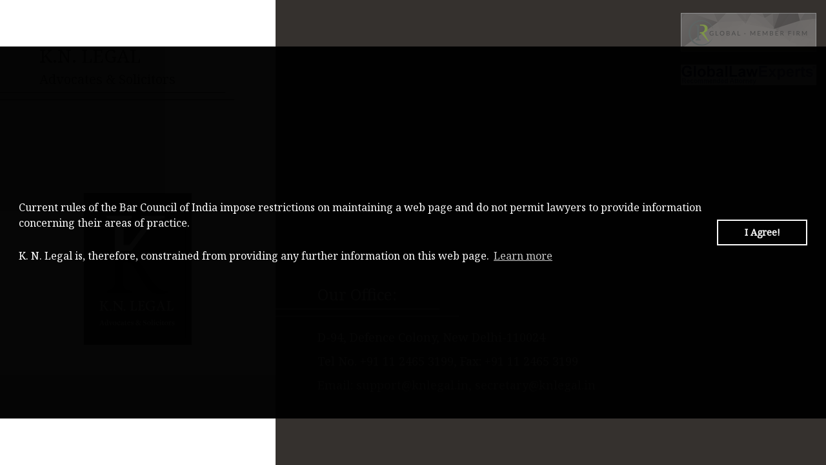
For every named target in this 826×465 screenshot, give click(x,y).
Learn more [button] (523, 256)
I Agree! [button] (762, 232)
